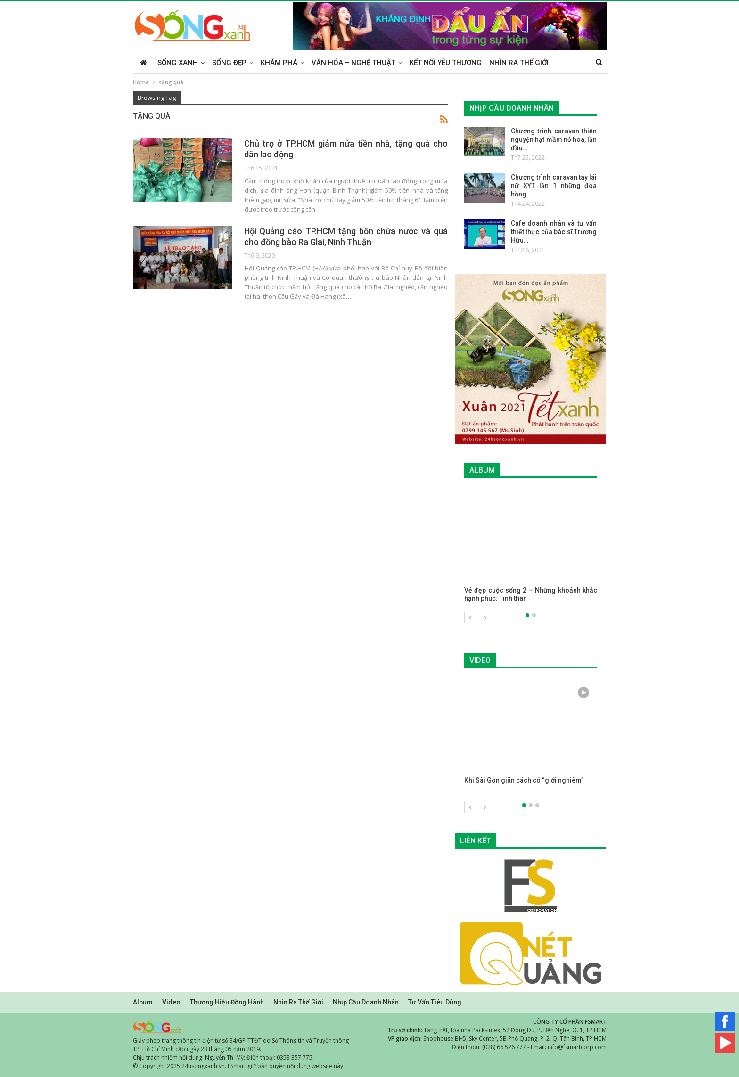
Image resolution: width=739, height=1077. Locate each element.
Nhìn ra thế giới (519, 62)
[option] (530, 550)
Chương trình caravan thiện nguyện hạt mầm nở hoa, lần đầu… (554, 139)
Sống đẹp (229, 62)
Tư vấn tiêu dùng (434, 1001)
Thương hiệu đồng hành (227, 1001)
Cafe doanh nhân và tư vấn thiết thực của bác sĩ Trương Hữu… (554, 232)
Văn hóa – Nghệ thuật (353, 62)
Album (143, 1001)
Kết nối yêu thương (446, 62)
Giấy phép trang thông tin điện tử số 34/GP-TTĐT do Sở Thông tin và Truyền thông (241, 1040)
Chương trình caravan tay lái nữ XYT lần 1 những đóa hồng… (554, 185)
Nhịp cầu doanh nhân (366, 1001)
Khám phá (279, 62)
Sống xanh (177, 62)
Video (171, 1001)
